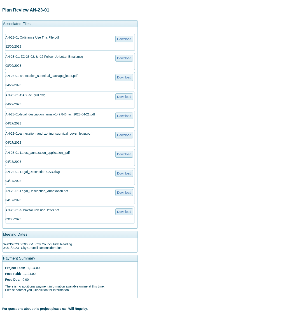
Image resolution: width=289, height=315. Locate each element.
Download (124, 39)
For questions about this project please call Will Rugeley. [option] (45, 308)
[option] (70, 10)
